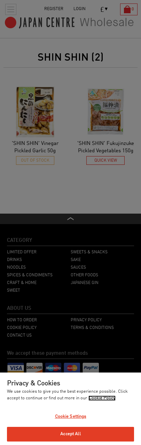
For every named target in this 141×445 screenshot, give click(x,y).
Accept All (70, 434)
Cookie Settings (70, 416)
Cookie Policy (102, 398)
